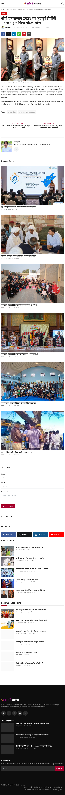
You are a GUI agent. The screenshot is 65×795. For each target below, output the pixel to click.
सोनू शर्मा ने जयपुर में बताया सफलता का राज (27, 580)
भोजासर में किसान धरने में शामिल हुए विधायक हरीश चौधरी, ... (19, 256)
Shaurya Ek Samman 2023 (27, 112)
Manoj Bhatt (12, 112)
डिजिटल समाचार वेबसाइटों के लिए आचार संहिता (37, 790)
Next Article (48, 123)
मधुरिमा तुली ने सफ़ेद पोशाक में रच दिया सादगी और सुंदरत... (31, 631)
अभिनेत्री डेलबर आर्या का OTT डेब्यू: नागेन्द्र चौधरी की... (30, 547)
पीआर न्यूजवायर (57, 790)
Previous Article (16, 123)
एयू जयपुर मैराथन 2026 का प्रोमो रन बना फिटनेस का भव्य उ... (19, 305)
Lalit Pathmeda (20, 560)
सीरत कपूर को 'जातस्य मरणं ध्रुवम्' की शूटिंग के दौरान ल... (30, 642)
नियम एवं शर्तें (27, 787)
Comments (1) (6, 517)
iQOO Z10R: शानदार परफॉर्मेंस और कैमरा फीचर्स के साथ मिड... (32, 620)
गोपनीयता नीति (37, 787)
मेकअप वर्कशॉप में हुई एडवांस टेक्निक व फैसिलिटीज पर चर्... (33, 724)
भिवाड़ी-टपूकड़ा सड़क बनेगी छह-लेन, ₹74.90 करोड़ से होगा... (32, 610)
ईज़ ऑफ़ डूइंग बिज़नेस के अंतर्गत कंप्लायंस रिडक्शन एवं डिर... (19, 207)
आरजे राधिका (19, 550)
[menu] (2, 3)
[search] (62, 3)
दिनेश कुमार (17, 142)
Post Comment (8, 507)
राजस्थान (13, 9)
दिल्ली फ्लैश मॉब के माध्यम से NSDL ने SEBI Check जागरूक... (33, 569)
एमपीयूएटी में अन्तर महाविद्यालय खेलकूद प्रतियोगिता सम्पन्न (18, 403)
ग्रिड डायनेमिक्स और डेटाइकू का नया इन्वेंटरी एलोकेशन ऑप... (33, 735)
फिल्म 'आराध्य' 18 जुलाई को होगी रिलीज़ (26, 653)
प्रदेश (8, 9)
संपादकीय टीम (58, 787)
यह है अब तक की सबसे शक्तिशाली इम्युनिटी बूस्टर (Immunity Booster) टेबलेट (16, 127)
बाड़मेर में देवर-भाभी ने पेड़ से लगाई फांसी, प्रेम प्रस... (16, 452)
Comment (4, 491)
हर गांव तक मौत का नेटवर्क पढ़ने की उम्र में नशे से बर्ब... (30, 558)
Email (3, 483)
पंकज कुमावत (18, 665)
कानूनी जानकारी (47, 787)
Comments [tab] (6, 468)
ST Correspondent (6, 210)
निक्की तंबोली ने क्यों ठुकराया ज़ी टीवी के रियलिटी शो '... (30, 663)
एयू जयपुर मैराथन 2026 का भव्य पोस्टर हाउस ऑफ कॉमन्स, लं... (20, 354)
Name (3, 474)
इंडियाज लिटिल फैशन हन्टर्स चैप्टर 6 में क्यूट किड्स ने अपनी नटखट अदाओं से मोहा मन (48, 127)
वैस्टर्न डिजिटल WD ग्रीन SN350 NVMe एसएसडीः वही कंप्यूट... (34, 746)
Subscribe (59, 769)
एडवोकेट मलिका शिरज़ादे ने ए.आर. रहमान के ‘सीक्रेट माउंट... (31, 590)
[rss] (25, 713)
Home (3, 9)
